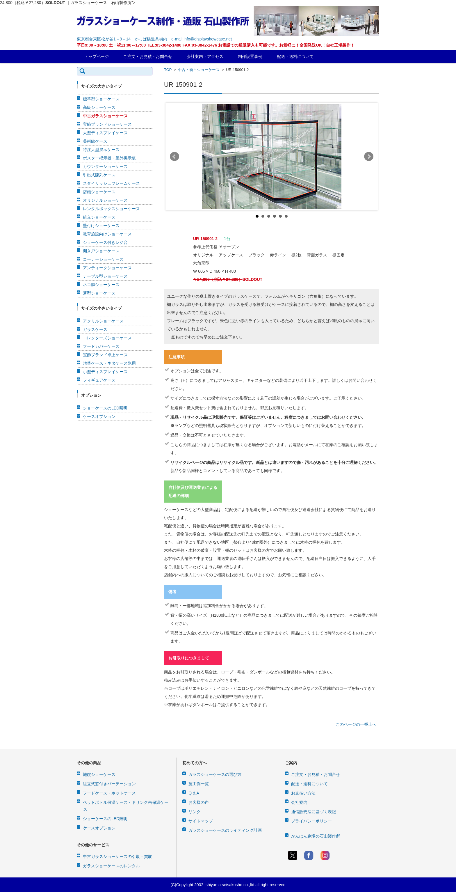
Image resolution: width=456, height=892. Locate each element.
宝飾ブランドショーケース (107, 124)
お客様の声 (198, 802)
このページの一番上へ (356, 724)
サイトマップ (200, 821)
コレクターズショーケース (107, 338)
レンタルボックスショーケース (111, 208)
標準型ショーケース (101, 99)
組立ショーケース (99, 217)
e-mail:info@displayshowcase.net (201, 39)
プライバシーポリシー (311, 821)
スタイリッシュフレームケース (111, 183)
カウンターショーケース (105, 166)
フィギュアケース (99, 380)
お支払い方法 (303, 793)
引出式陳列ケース (99, 175)
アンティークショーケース (107, 267)
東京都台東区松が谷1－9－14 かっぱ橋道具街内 (122, 39)
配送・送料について (295, 56)
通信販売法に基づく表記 (313, 811)
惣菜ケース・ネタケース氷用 (109, 363)
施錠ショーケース (99, 774)
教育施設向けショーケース (107, 234)
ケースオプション (99, 416)
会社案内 (299, 802)
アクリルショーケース (103, 321)
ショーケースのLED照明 (105, 408)
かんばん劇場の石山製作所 (315, 836)
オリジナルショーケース (105, 200)
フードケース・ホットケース (109, 793)
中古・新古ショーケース (199, 70)
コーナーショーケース (103, 259)
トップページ (96, 56)
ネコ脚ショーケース (101, 284)
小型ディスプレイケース (105, 371)
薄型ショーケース (99, 293)
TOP (168, 70)
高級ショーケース (99, 107)
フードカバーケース (101, 346)
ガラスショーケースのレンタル (111, 865)
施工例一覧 (198, 783)
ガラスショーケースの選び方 (214, 774)
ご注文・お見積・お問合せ (147, 56)
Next (368, 156)
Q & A (193, 793)
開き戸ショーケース (101, 251)
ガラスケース (95, 329)
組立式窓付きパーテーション (109, 783)
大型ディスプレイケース (105, 132)
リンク (194, 811)
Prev (174, 156)
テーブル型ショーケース (105, 276)
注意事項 (176, 356)
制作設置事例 (250, 56)
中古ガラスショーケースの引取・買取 (117, 856)
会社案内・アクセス (205, 56)
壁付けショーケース (101, 225)
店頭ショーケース (99, 191)
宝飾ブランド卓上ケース (105, 354)
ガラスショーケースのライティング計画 (225, 830)
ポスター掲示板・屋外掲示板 (109, 158)
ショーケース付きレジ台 (105, 242)
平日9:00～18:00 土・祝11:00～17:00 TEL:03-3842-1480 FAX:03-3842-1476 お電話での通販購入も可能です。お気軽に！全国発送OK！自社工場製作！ (216, 45)
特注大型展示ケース (101, 149)
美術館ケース (95, 141)
